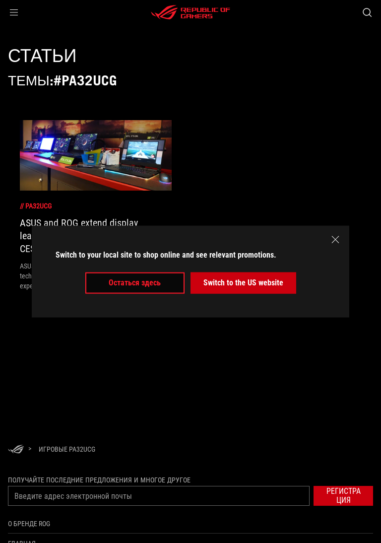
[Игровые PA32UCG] (67, 449)
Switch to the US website (243, 282)
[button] (14, 12)
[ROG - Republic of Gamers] (190, 12)
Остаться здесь (135, 282)
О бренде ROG (29, 524)
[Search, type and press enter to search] (367, 12)
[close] (335, 240)
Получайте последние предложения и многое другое (99, 480)
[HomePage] (16, 450)
